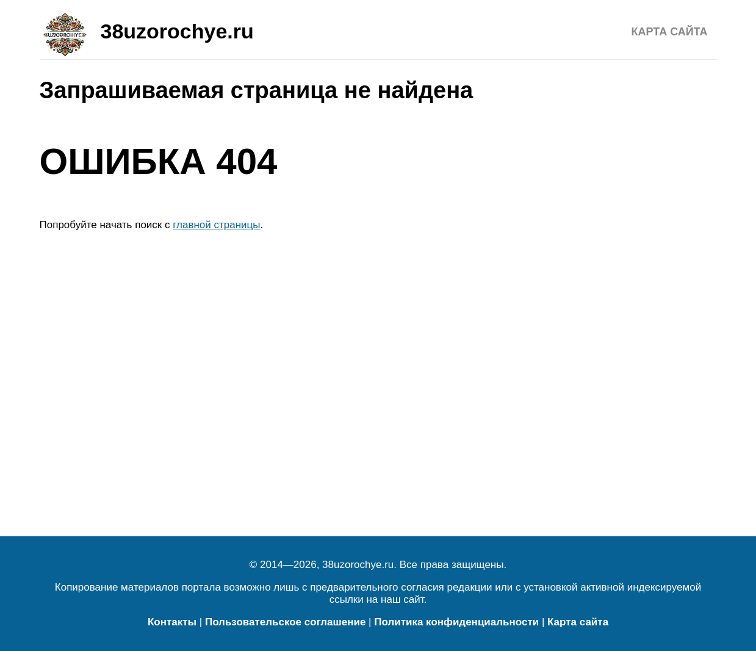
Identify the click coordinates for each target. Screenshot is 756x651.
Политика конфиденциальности (456, 622)
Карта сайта (670, 32)
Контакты (172, 622)
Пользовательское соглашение (285, 622)
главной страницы (216, 225)
